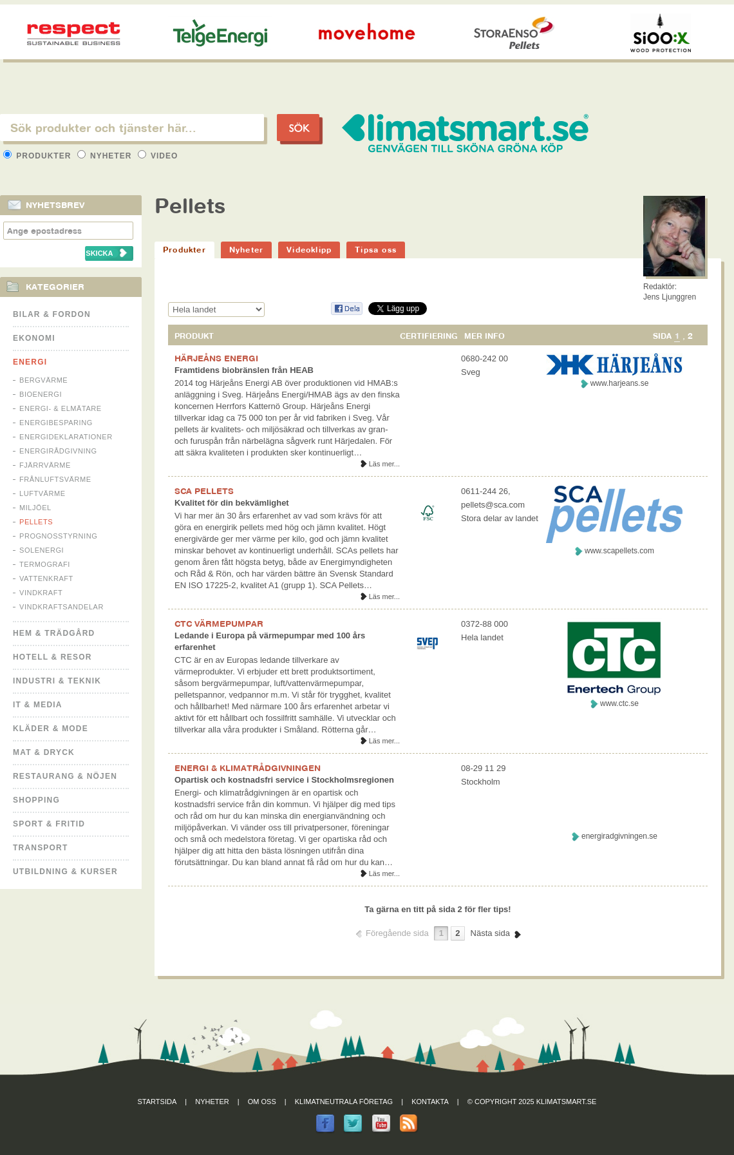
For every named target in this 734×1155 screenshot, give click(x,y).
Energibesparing (56, 422)
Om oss (262, 1101)
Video (158, 155)
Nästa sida (490, 933)
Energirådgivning (58, 451)
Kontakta (430, 1101)
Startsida (157, 1101)
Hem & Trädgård (54, 633)
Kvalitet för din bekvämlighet (231, 503)
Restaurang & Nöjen (65, 776)
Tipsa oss (376, 249)
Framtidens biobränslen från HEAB (244, 370)
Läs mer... (384, 464)
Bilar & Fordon (52, 314)
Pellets (36, 522)
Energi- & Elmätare (60, 408)
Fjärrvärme (45, 465)
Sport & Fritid (49, 823)
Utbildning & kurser (65, 871)
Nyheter (106, 155)
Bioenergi (40, 394)
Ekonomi (34, 338)
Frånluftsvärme (55, 479)
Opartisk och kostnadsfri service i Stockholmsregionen (284, 780)
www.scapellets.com (619, 550)
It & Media (37, 704)
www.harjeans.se (619, 383)
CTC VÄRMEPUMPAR (218, 623)
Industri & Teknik (57, 680)
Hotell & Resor (52, 657)
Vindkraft (40, 593)
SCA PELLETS (204, 491)
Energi (30, 362)
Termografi (44, 564)
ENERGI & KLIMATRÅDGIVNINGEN (247, 768)
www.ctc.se (619, 703)
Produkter (38, 155)
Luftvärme (42, 493)
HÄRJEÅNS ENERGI (216, 358)
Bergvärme (43, 380)
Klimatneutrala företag (344, 1101)
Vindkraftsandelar (61, 607)
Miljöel (35, 507)
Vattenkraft (46, 578)
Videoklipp (309, 249)
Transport (40, 847)
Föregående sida (397, 933)
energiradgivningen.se (619, 836)
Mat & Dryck (44, 752)
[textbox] (132, 127)
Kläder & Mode (50, 728)
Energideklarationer (66, 437)
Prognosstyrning (58, 536)
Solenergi (41, 550)
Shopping (36, 800)
